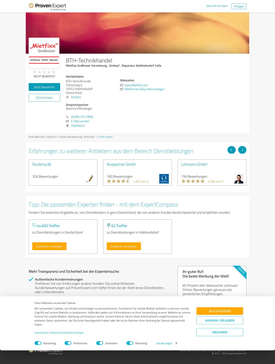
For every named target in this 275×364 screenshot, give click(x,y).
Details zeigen (164, 357)
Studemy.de (41, 164)
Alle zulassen (220, 324)
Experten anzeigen (49, 246)
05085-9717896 (82, 117)
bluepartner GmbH (121, 164)
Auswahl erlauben (220, 334)
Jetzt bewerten (44, 87)
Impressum (41, 346)
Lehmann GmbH (194, 164)
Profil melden (106, 136)
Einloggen (239, 6)
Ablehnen (219, 346)
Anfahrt (76, 97)
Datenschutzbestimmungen (67, 346)
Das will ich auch (217, 6)
